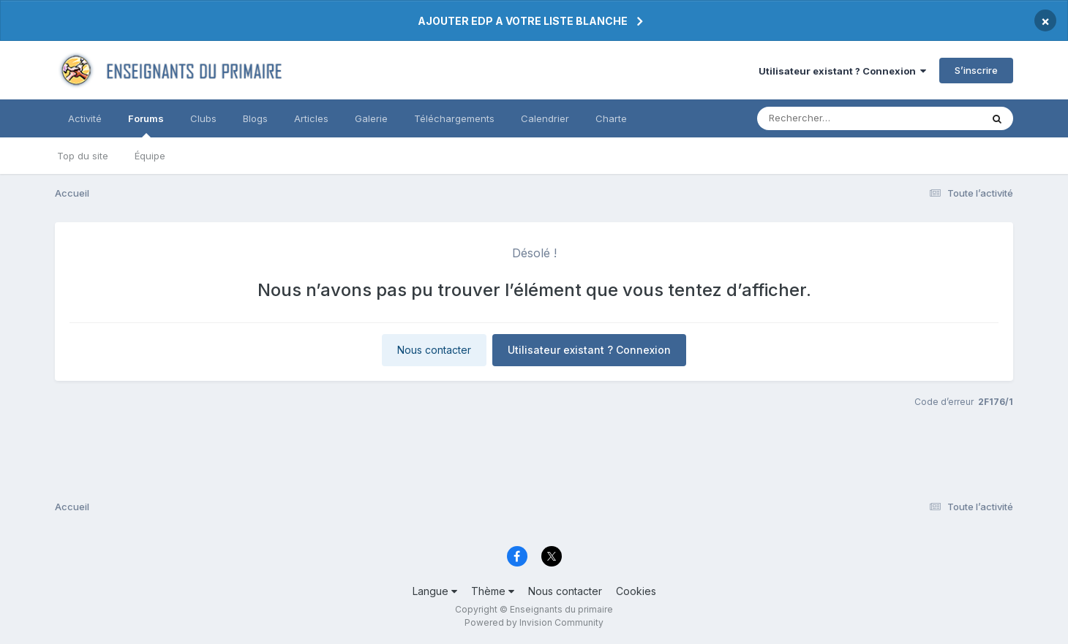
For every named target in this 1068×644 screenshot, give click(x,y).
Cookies (636, 591)
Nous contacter (434, 350)
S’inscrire (976, 70)
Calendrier (545, 118)
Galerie (371, 118)
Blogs (255, 118)
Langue (435, 591)
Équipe (150, 156)
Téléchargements (454, 118)
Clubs (203, 118)
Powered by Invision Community (534, 622)
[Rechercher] (827, 118)
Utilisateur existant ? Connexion (842, 71)
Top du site (82, 156)
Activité (85, 118)
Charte (611, 118)
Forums (146, 125)
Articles (311, 118)
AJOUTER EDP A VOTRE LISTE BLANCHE (523, 21)
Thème (492, 591)
